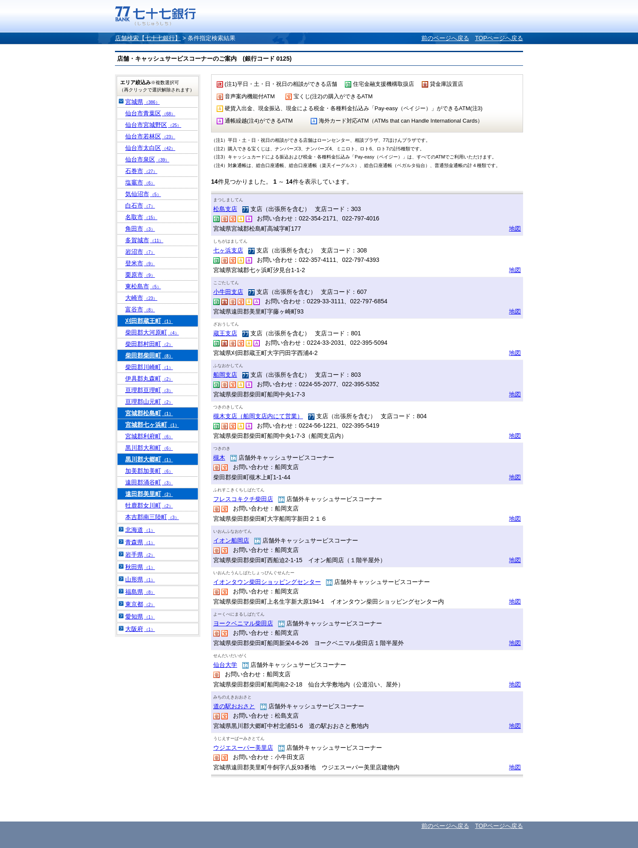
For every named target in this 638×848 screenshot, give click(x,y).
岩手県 (140, 554)
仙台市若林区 (150, 136)
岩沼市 (140, 251)
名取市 (141, 217)
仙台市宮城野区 (153, 124)
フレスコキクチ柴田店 (243, 499)
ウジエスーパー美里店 (243, 747)
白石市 (140, 205)
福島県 (140, 591)
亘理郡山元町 (149, 401)
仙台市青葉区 (150, 113)
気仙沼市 (143, 194)
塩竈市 (140, 182)
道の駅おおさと (234, 706)
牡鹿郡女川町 (149, 505)
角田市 (140, 228)
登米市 (140, 263)
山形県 (140, 579)
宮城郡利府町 (149, 436)
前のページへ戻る (445, 38)
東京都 (140, 604)
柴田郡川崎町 (149, 367)
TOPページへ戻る (499, 38)
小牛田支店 (228, 291)
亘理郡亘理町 (149, 390)
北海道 (140, 529)
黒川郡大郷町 (149, 459)
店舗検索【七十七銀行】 (148, 38)
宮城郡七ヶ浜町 (152, 424)
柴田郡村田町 (149, 343)
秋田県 (140, 566)
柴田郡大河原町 (152, 332)
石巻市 (141, 170)
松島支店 (225, 208)
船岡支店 (225, 374)
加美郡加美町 (149, 470)
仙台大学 (225, 664)
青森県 (140, 542)
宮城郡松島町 (149, 413)
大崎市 (141, 297)
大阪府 (140, 628)
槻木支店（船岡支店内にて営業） (258, 416)
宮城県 (142, 101)
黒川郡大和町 (149, 447)
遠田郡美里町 (149, 493)
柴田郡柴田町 (149, 355)
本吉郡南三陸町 (152, 516)
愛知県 (140, 616)
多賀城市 (144, 240)
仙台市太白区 (150, 147)
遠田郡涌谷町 (149, 482)
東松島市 (143, 286)
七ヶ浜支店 (228, 250)
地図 (515, 228)
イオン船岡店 (231, 540)
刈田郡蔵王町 (149, 320)
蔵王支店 (225, 333)
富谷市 (140, 309)
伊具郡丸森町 (149, 378)
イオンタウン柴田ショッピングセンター (267, 581)
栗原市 (140, 274)
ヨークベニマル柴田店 (243, 623)
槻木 (219, 457)
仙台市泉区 (147, 159)
